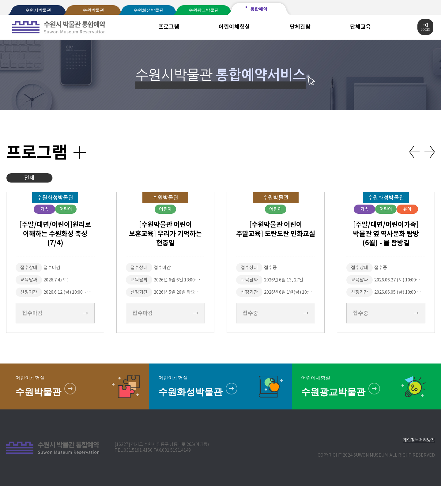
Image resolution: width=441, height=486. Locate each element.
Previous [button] (414, 151)
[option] (55, 262)
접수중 (276, 313)
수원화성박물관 (149, 10)
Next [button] (429, 151)
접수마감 (55, 313)
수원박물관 (93, 10)
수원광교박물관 (204, 10)
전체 (29, 177)
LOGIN (425, 27)
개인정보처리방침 (419, 440)
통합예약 (258, 9)
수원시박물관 (38, 10)
